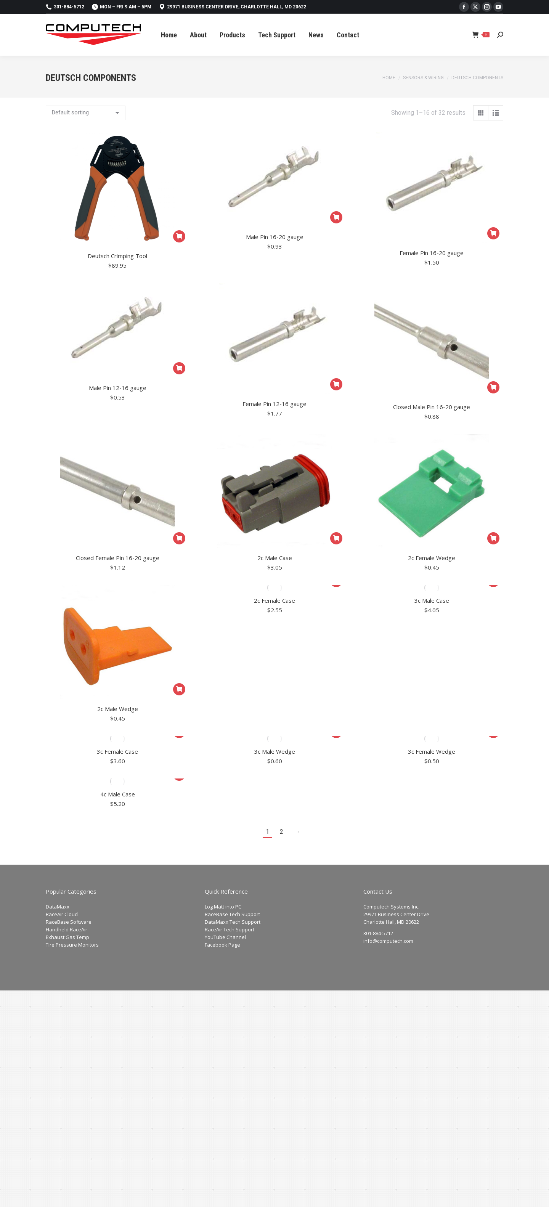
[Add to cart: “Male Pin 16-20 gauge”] (336, 217)
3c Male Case (431, 600)
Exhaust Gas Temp (67, 937)
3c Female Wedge (431, 751)
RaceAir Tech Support (229, 929)
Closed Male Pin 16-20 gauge (431, 407)
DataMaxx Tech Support (232, 921)
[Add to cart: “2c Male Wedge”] (179, 689)
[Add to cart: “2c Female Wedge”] (493, 538)
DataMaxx (57, 906)
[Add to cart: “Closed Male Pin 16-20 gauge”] (493, 387)
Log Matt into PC (223, 906)
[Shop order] (85, 113)
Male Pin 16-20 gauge (274, 237)
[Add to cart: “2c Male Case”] (336, 538)
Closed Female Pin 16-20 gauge (117, 558)
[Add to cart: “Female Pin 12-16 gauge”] (336, 384)
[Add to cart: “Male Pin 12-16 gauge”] (179, 368)
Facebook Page (222, 944)
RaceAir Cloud (62, 914)
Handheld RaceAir (66, 929)
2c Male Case (274, 558)
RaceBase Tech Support (232, 914)
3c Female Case (117, 751)
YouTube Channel (225, 937)
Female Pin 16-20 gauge (432, 253)
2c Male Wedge (117, 709)
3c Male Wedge (274, 751)
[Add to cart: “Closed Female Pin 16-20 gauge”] (179, 538)
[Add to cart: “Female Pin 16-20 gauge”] (493, 233)
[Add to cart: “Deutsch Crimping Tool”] (179, 236)
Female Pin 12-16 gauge (274, 404)
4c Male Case (117, 794)
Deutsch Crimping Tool (117, 256)
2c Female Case (274, 600)
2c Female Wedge (431, 558)
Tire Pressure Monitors (72, 944)
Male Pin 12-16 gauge (117, 388)
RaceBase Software (69, 921)
